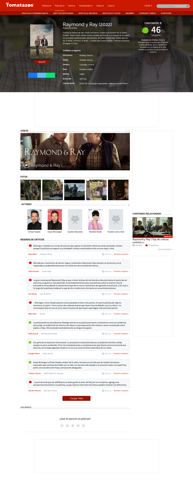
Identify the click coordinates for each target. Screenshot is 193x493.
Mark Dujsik (33, 333)
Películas (59, 6)
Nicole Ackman (34, 390)
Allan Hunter (33, 271)
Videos (100, 6)
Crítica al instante (88, 13)
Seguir (41, 62)
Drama (91, 65)
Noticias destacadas (63, 13)
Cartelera (166, 13)
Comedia (83, 65)
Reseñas (130, 13)
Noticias (46, 6)
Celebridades (85, 6)
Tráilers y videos (148, 13)
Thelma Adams (34, 373)
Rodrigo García (86, 55)
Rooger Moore (34, 353)
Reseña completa (121, 254)
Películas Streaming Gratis (35, 13)
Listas (111, 6)
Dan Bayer (32, 294)
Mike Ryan (32, 314)
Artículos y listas (111, 13)
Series (71, 6)
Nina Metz (32, 254)
